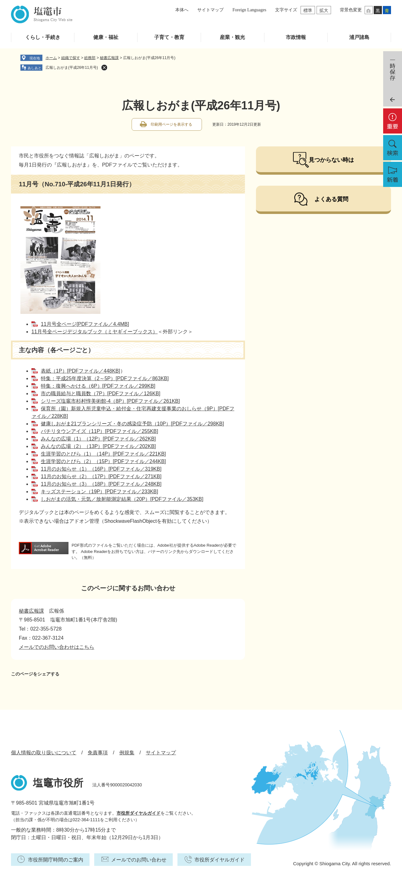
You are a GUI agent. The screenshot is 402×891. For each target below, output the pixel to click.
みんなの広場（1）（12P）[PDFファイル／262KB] (98, 438)
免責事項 (98, 752)
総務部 (89, 58)
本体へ (181, 10)
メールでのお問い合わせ (138, 859)
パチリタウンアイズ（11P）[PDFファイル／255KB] (99, 431)
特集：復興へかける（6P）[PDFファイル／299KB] (98, 386)
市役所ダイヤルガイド (138, 813)
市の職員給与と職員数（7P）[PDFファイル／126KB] (100, 393)
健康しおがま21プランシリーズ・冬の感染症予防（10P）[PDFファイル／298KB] (132, 423)
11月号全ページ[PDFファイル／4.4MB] (85, 324)
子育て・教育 (169, 37)
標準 (307, 10)
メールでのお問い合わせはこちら (56, 647)
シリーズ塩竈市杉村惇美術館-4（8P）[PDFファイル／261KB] (110, 401)
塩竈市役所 (58, 783)
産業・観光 (232, 37)
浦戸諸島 (359, 37)
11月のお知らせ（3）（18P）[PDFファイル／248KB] (101, 484)
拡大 (323, 10)
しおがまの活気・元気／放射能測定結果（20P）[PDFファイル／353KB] (122, 499)
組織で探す (70, 58)
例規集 (126, 752)
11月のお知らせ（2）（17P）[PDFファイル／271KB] (101, 476)
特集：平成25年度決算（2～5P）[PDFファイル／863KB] (105, 378)
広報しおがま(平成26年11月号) (72, 67)
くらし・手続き (42, 37)
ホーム (51, 58)
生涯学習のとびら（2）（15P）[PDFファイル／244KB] (103, 461)
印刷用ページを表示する (171, 124)
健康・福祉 (105, 37)
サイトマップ (210, 10)
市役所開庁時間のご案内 (55, 859)
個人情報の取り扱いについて (43, 752)
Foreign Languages (249, 10)
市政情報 (296, 37)
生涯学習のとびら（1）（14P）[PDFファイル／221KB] (103, 453)
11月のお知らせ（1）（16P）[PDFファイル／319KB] (101, 469)
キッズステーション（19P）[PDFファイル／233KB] (99, 491)
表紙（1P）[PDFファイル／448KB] (80, 371)
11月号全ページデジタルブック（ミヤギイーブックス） (94, 331)
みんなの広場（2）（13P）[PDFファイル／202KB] (98, 446)
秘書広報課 (109, 58)
